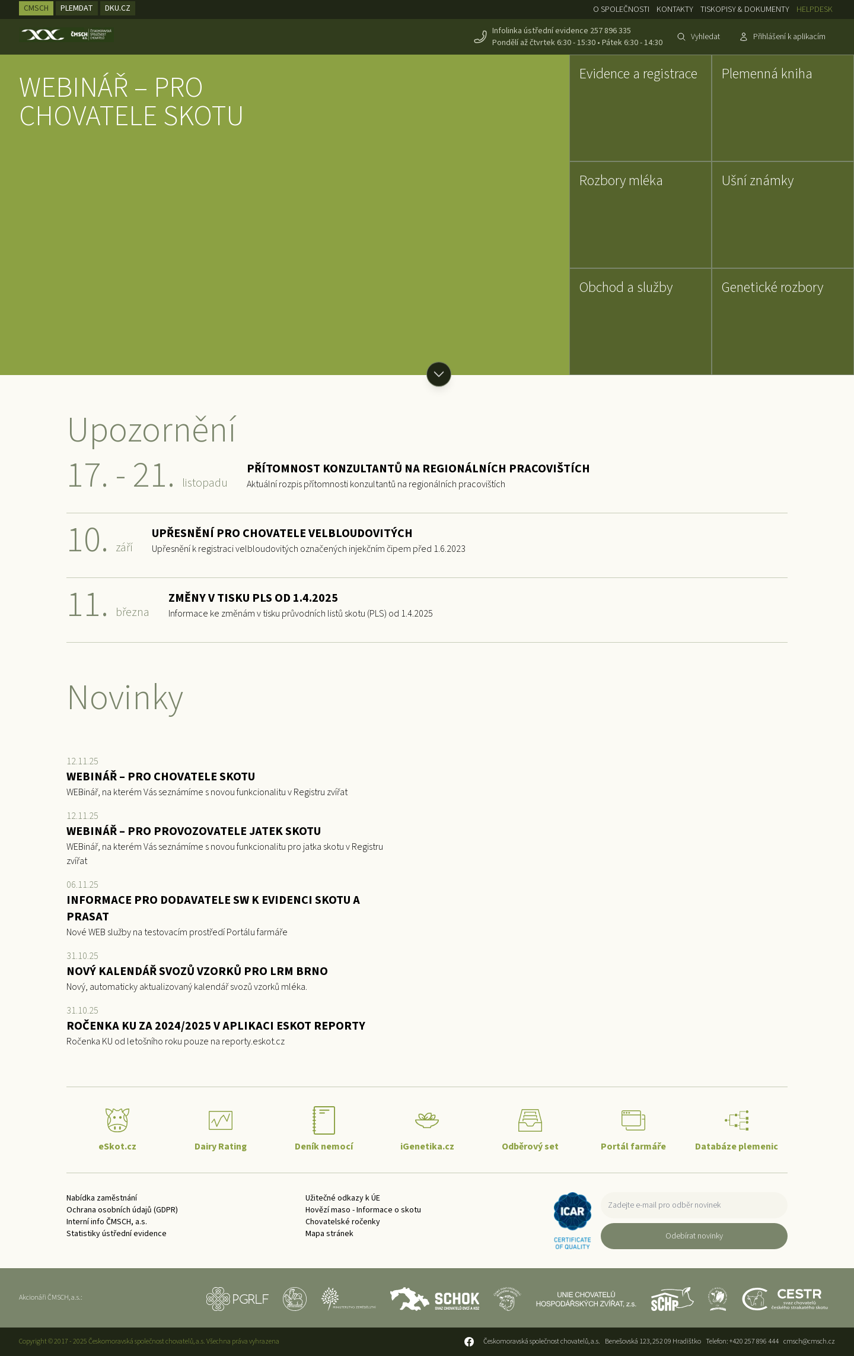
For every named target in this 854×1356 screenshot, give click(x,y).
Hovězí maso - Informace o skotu (363, 1210)
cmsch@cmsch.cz (809, 1341)
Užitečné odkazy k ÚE (342, 1198)
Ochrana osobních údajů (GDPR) (122, 1210)
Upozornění (151, 430)
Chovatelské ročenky (342, 1222)
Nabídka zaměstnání (101, 1198)
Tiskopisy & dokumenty (744, 9)
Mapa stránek (329, 1234)
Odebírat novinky (694, 1236)
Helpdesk (814, 9)
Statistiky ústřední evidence (116, 1234)
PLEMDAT (76, 8)
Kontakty (675, 9)
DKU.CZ (117, 8)
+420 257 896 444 (754, 1341)
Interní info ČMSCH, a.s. (106, 1222)
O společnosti (621, 9)
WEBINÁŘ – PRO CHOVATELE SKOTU (131, 102)
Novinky (124, 698)
